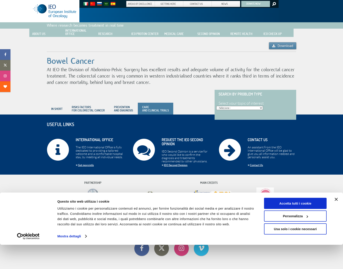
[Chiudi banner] (336, 223)
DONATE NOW (253, 3)
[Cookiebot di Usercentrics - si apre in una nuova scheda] (28, 260)
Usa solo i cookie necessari (295, 253)
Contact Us (256, 165)
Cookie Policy (201, 212)
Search (274, 4)
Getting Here (155, 212)
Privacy (189, 212)
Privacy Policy (217, 212)
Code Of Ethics (125, 212)
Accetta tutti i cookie (295, 227)
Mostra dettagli (69, 260)
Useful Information (173, 212)
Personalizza (295, 240)
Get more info (86, 165)
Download (285, 46)
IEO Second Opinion (175, 165)
